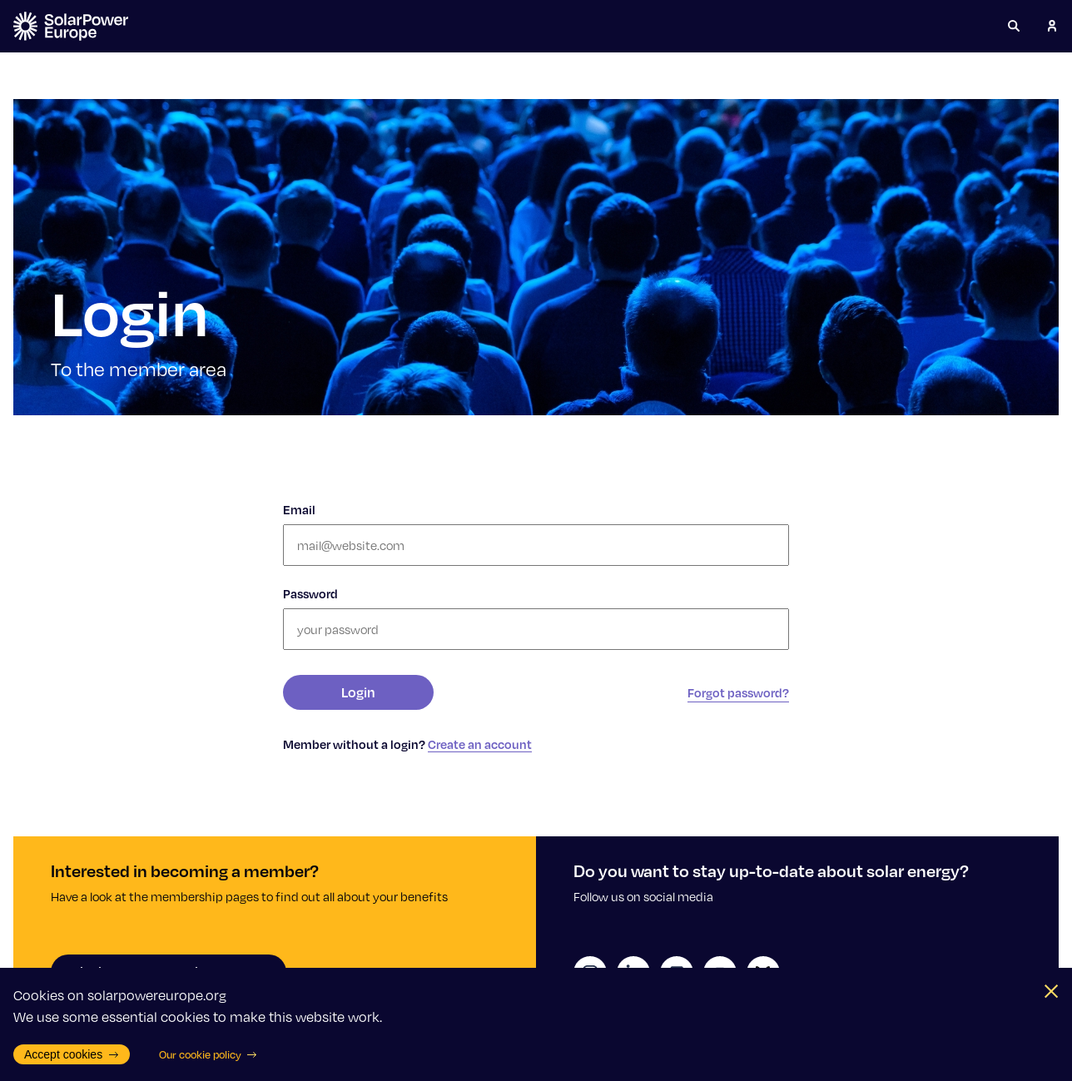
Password (310, 593)
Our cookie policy (208, 1054)
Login (358, 692)
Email (299, 509)
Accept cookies (71, 1054)
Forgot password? (738, 692)
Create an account (480, 743)
